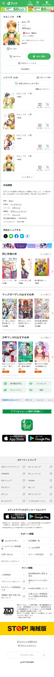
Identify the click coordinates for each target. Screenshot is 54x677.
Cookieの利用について (38, 588)
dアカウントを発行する (27, 642)
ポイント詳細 (28, 36)
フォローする (28, 21)
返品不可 (24, 43)
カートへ (17, 56)
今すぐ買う (41, 56)
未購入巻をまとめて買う (28, 83)
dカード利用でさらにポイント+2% (32, 40)
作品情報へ (25, 69)
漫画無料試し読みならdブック (11, 400)
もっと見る (45, 254)
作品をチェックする (28, 63)
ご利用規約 (6, 575)
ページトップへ (27, 655)
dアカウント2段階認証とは (11, 588)
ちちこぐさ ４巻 (24, 156)
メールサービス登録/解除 (11, 547)
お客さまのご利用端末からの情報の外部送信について (37, 596)
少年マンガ (16, 208)
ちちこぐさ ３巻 (24, 135)
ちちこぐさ (16, 215)
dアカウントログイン (10, 561)
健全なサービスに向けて (37, 581)
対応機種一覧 (34, 541)
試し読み (13, 49)
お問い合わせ (7, 554)
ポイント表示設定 (36, 554)
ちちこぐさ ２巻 (24, 114)
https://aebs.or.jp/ (24, 617)
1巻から (38, 89)
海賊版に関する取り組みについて (10, 596)
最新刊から (47, 89)
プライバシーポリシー (10, 581)
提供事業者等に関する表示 (37, 574)
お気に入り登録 (45, 77)
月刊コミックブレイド (18, 211)
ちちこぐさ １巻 (24, 93)
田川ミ (24, 22)
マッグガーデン (16, 204)
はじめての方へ (9, 540)
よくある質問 (34, 547)
